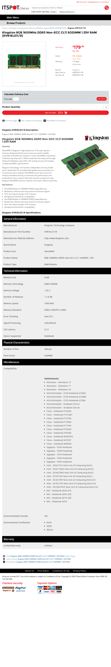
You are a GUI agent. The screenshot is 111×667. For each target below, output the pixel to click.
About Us (29, 570)
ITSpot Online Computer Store (88, 576)
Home (4, 28)
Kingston (76, 70)
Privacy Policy (79, 570)
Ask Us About (39, 559)
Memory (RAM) (35, 28)
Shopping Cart (93, 2)
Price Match (38, 562)
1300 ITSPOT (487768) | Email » (44, 12)
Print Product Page (41, 556)
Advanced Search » (67, 12)
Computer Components (18, 28)
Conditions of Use (61, 570)
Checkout (105, 2)
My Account (81, 2)
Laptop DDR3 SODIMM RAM (54, 28)
